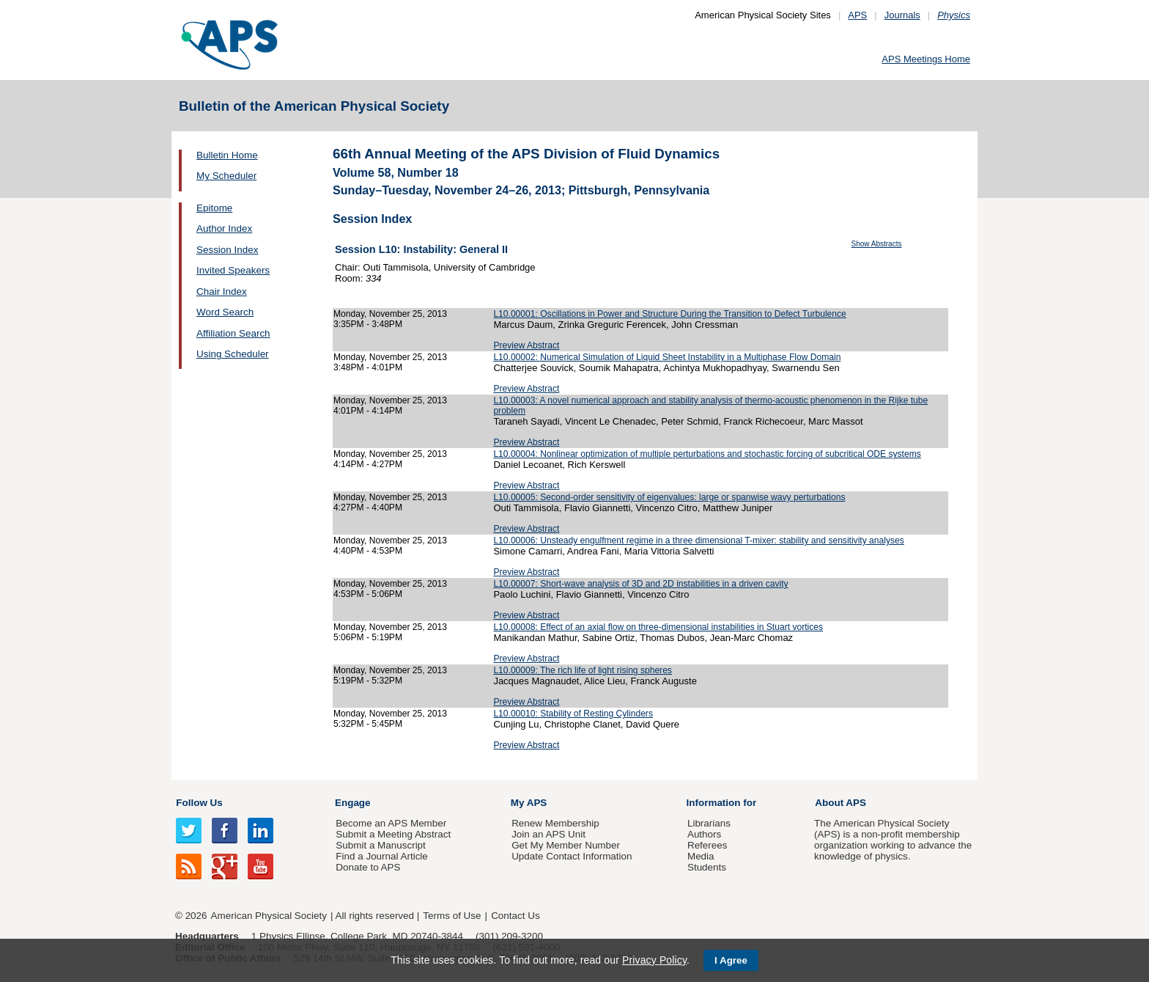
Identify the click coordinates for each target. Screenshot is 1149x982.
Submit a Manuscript (380, 845)
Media (700, 856)
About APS (840, 802)
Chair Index (221, 291)
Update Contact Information (571, 856)
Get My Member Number (565, 845)
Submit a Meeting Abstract (393, 834)
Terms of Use (452, 915)
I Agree (730, 960)
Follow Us (199, 802)
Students (706, 867)
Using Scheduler (232, 353)
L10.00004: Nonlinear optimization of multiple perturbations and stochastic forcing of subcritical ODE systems (706, 454)
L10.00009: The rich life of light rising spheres (582, 670)
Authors (704, 834)
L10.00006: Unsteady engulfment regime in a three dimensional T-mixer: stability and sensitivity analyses (698, 540)
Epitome (214, 207)
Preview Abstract (526, 345)
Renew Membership (555, 823)
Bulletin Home (227, 155)
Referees (707, 845)
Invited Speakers (233, 270)
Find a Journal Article (381, 856)
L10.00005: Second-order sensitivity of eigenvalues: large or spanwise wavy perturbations (669, 497)
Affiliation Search (233, 333)
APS (857, 15)
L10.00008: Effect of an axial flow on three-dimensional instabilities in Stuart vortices (658, 627)
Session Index (227, 249)
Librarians (709, 823)
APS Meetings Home (926, 59)
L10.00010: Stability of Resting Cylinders (573, 713)
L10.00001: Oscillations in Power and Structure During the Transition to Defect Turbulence (669, 314)
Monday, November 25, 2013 (390, 314)
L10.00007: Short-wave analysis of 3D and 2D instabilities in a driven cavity (640, 584)
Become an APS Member (391, 823)
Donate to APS (368, 867)
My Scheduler (226, 175)
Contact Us (515, 915)
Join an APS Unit (548, 834)
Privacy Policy (654, 960)
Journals (902, 15)
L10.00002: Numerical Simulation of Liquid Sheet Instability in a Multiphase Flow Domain (666, 357)
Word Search (225, 312)
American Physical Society (269, 915)
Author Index (224, 228)
